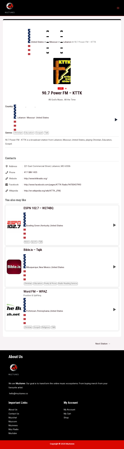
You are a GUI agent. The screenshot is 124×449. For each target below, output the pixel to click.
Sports (34, 242)
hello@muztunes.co (18, 393)
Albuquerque (32, 267)
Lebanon (66, 42)
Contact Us (14, 413)
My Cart (67, 413)
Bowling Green (33, 226)
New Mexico (45, 267)
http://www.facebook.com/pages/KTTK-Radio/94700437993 (52, 184)
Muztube (13, 433)
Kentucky (45, 226)
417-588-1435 (30, 172)
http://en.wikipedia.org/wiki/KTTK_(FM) (42, 190)
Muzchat (13, 417)
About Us (13, 409)
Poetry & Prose (50, 283)
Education (29, 132)
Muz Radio (14, 429)
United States (36, 42)
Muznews (13, 425)
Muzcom (13, 421)
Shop (66, 417)
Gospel (39, 132)
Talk (46, 132)
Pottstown (31, 311)
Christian (18, 132)
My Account (69, 409)
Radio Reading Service (67, 283)
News (26, 242)
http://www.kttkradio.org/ (36, 178)
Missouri (52, 42)
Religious (46, 327)
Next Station (102, 343)
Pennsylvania (43, 311)
